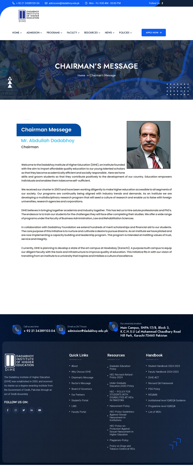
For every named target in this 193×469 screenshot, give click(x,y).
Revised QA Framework (160, 383)
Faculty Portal (78, 413)
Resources (91, 32)
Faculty (72, 32)
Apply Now (153, 32)
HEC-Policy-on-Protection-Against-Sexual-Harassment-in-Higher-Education (122, 431)
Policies (124, 32)
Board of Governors (81, 389)
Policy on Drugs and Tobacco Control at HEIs (122, 448)
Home (15, 32)
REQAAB (152, 395)
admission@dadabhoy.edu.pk (64, 3)
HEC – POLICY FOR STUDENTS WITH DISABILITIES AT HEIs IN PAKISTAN (121, 396)
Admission (33, 32)
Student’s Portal (79, 401)
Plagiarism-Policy (119, 441)
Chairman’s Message (82, 377)
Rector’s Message (81, 383)
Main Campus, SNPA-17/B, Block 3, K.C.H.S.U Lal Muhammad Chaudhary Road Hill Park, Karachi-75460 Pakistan (150, 332)
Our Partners (78, 395)
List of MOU (154, 413)
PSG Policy (154, 389)
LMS (73, 407)
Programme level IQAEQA (161, 407)
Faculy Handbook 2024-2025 (163, 372)
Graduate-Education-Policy (120, 367)
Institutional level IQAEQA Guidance (167, 401)
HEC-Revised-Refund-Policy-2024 (121, 376)
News (108, 32)
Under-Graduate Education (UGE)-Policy (122, 385)
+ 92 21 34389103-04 (27, 3)
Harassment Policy (120, 406)
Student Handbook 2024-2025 (164, 366)
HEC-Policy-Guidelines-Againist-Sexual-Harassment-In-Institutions (122, 416)
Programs (53, 32)
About (74, 366)
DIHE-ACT (153, 377)
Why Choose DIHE (81, 372)
